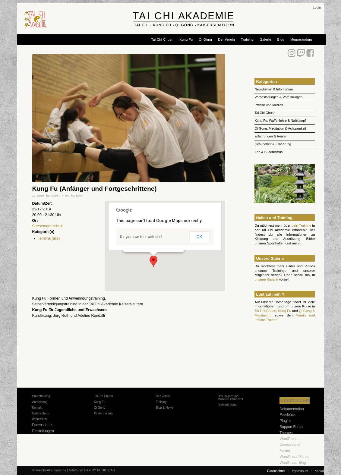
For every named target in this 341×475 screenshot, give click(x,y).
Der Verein (163, 396)
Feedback (287, 415)
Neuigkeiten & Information (273, 89)
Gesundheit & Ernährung (272, 144)
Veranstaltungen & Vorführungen (278, 97)
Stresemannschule (48, 226)
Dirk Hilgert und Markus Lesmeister (230, 398)
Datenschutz (40, 413)
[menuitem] (317, 7)
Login (317, 7)
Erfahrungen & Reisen (270, 136)
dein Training (301, 225)
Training (161, 402)
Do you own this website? (141, 237)
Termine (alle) (74, 195)
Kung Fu (284, 311)
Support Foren (291, 427)
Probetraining (41, 396)
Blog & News (164, 407)
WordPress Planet (294, 457)
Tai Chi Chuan (264, 113)
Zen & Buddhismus (268, 152)
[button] (153, 261)
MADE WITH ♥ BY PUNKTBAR (92, 470)
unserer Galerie (266, 279)
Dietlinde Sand (227, 405)
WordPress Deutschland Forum (289, 445)
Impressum (39, 419)
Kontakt (37, 407)
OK (199, 236)
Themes (285, 433)
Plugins (285, 421)
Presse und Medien (268, 105)
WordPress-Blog (292, 463)
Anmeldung (40, 402)
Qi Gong (99, 407)
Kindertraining (103, 413)
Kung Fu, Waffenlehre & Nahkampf (280, 120)
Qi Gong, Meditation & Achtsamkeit (280, 128)
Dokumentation (291, 409)
